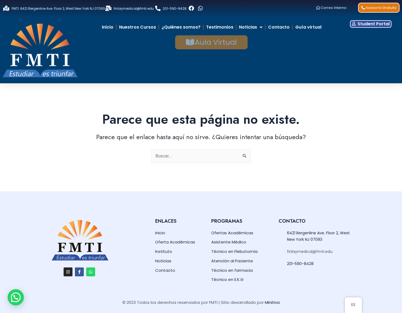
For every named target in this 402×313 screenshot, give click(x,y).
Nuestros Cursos (137, 27)
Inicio (107, 27)
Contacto (279, 27)
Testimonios (219, 27)
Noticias (250, 27)
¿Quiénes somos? (181, 27)
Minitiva (272, 302)
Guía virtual (308, 27)
